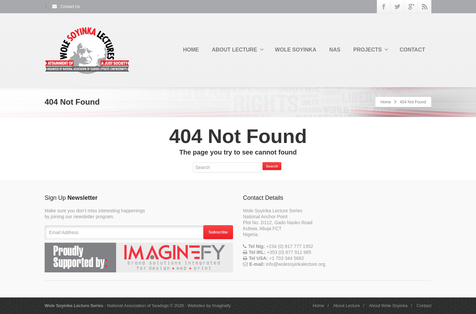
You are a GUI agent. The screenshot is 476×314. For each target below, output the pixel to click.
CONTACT (412, 49)
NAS (334, 49)
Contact (423, 305)
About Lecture (346, 305)
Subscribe (218, 232)
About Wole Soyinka (388, 305)
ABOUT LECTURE (238, 49)
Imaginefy (221, 305)
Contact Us (66, 6)
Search (272, 166)
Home (385, 102)
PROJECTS (370, 49)
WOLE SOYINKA (295, 49)
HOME (191, 49)
